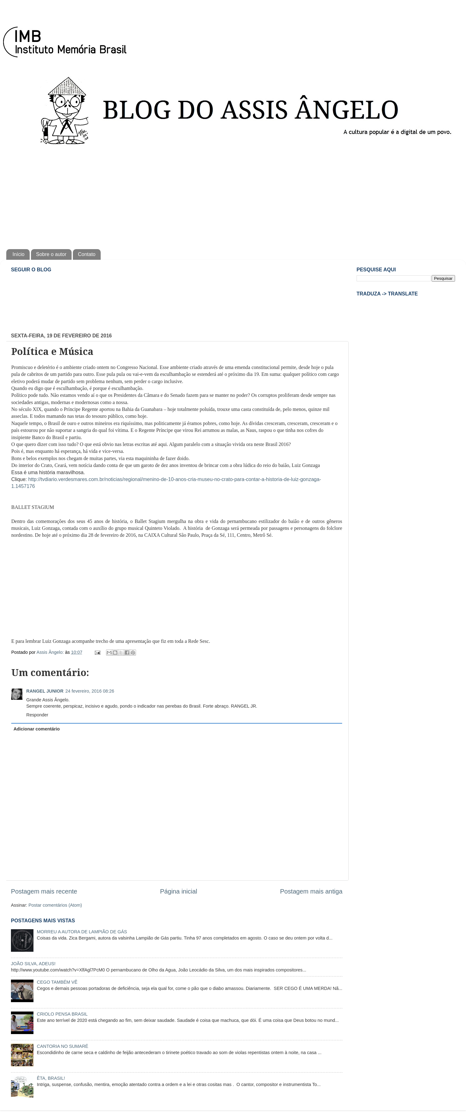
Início (18, 254)
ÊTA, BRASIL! (51, 1078)
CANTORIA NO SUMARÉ (62, 1046)
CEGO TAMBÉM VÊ (57, 982)
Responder (37, 714)
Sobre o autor (51, 254)
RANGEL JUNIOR (44, 691)
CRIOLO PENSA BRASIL (62, 1014)
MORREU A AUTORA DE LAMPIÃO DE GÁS (82, 931)
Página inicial (178, 891)
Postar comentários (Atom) (55, 905)
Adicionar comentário (36, 728)
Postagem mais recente (44, 891)
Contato (86, 254)
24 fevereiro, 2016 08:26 (89, 691)
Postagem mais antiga (311, 891)
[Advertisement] (233, 196)
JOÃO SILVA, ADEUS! (33, 963)
